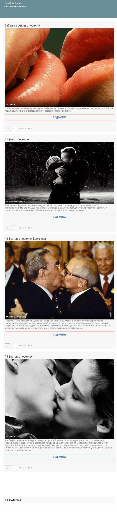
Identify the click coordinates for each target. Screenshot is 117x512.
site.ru (19, 4)
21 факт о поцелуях (17, 139)
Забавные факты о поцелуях (22, 25)
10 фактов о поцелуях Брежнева (25, 239)
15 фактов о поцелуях (18, 356)
